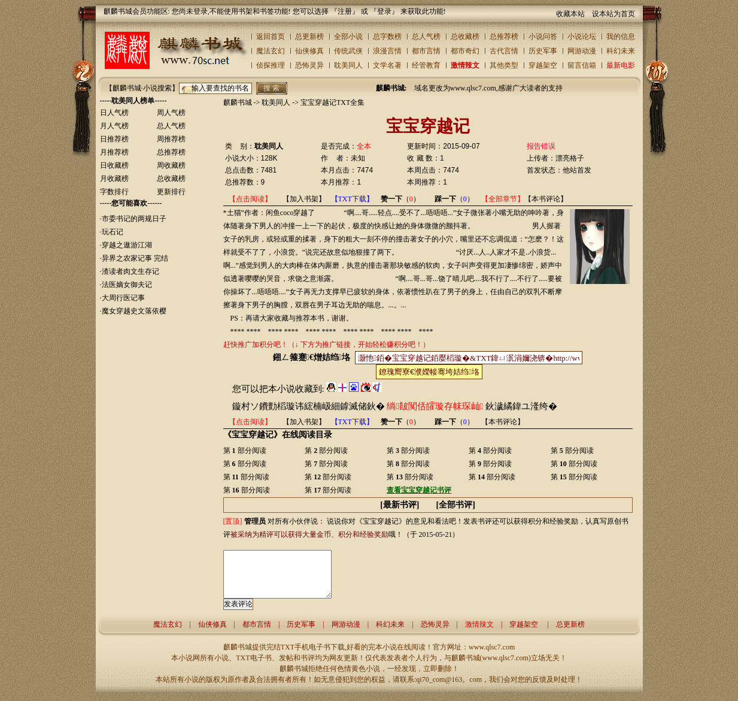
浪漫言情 (387, 51)
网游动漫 (581, 51)
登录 (384, 11)
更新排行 (171, 192)
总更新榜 (309, 36)
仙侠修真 (309, 51)
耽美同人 (348, 65)
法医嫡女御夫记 (127, 284)
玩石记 (112, 232)
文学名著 (387, 65)
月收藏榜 (114, 178)
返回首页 (270, 36)
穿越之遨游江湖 (127, 245)
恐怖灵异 (309, 65)
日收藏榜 (114, 165)
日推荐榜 (114, 139)
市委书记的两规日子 (134, 218)
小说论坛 (581, 36)
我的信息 (620, 36)
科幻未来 (620, 51)
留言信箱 (581, 65)
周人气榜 (171, 112)
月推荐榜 (114, 152)
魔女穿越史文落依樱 (134, 311)
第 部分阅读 (244, 450)
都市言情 (426, 51)
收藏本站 (570, 14)
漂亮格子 (569, 158)
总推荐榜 (504, 36)
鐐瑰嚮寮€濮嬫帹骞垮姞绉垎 (429, 371)
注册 (345, 11)
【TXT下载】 (352, 199)
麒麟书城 (237, 102)
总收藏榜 (465, 36)
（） (400, 199)
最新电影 (620, 65)
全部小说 (348, 36)
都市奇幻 (465, 51)
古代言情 (504, 51)
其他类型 (504, 65)
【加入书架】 (304, 199)
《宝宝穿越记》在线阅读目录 (277, 434)
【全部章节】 (502, 199)
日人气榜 (114, 112)
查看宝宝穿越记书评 (419, 490)
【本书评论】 (545, 199)
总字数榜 (387, 36)
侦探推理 (270, 65)
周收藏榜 (171, 165)
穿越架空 (543, 65)
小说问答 (543, 36)
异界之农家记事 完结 (135, 258)
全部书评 (455, 504)
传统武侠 (348, 51)
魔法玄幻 (270, 51)
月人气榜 (114, 126)
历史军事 (543, 51)
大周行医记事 (123, 298)
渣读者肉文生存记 (130, 271)
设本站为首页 (613, 14)
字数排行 (114, 192)
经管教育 (426, 65)
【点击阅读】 (250, 199)
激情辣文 (465, 65)
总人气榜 (426, 36)
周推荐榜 (171, 139)
